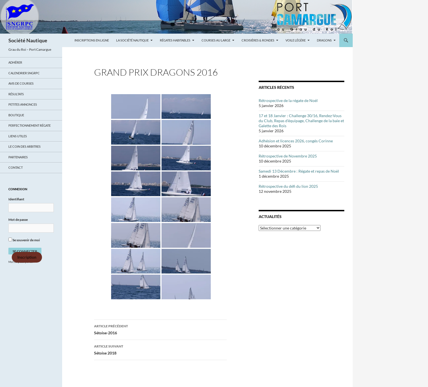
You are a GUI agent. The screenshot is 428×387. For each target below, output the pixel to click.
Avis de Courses (21, 83)
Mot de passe (18, 219)
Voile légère (296, 40)
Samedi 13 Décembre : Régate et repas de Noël (299, 171)
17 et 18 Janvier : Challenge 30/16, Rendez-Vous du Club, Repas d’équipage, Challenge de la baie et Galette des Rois (301, 120)
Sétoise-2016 (160, 329)
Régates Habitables (175, 40)
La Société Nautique (132, 40)
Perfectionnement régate (29, 125)
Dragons (324, 40)
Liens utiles (17, 136)
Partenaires (18, 157)
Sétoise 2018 (160, 349)
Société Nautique (27, 40)
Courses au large (216, 40)
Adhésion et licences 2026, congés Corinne (296, 140)
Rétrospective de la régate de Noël (288, 100)
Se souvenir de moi (24, 240)
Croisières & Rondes (258, 40)
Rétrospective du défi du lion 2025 (288, 186)
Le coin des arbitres (24, 146)
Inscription (26, 257)
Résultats (16, 94)
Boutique (16, 115)
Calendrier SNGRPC (24, 73)
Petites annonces (22, 104)
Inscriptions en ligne (91, 40)
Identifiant (16, 199)
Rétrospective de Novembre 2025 (288, 156)
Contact (15, 167)
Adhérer (15, 62)
